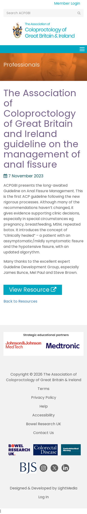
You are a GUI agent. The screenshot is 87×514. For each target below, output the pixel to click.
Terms (43, 388)
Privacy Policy (43, 397)
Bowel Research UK (43, 424)
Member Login (67, 3)
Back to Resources (20, 301)
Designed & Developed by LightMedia (43, 488)
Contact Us (43, 432)
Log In (43, 497)
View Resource (32, 290)
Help (43, 406)
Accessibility (43, 415)
